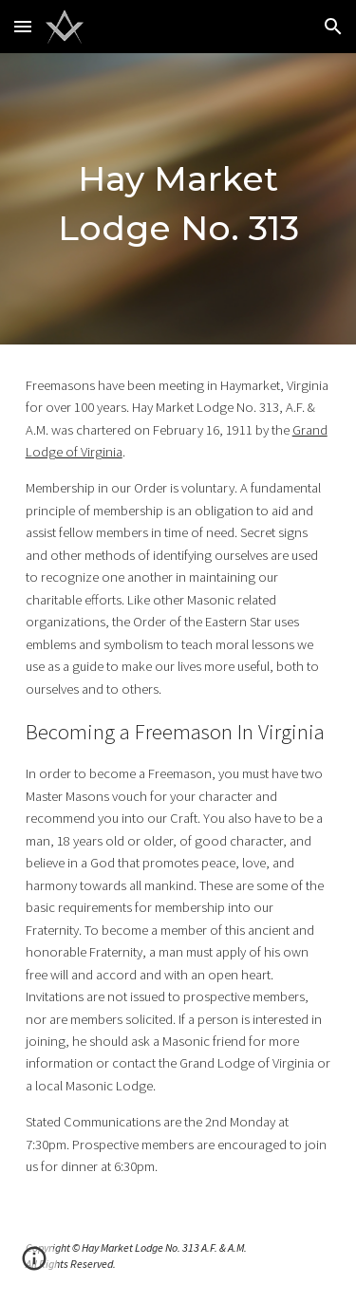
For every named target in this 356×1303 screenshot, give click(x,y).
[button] (23, 26)
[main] (178, 199)
